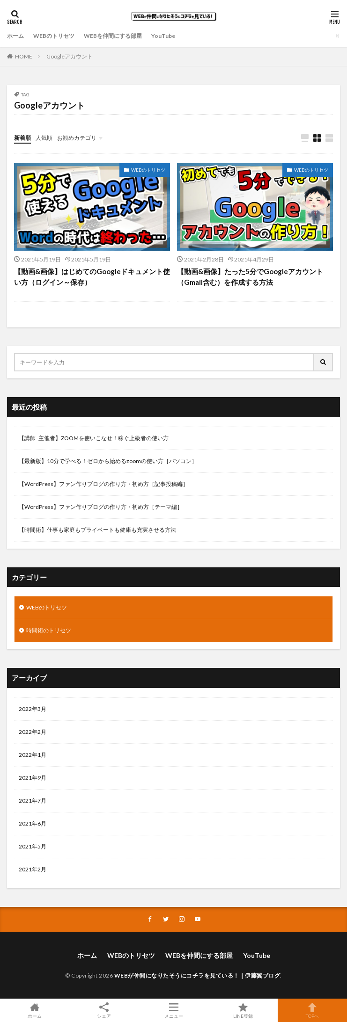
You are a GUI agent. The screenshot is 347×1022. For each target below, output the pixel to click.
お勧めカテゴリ (76, 137)
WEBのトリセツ (53, 35)
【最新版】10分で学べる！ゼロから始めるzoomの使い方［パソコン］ (108, 460)
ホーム (15, 35)
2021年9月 (32, 777)
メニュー (173, 1010)
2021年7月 (32, 800)
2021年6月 (32, 823)
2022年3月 (32, 708)
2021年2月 (32, 869)
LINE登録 (243, 1010)
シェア (104, 1010)
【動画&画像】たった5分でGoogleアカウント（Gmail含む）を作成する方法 (250, 276)
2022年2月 (32, 731)
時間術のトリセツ (48, 630)
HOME (23, 56)
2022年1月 (32, 754)
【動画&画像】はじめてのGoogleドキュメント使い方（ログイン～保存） (92, 276)
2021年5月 (32, 846)
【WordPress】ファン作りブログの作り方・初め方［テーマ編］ (101, 506)
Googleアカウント (69, 56)
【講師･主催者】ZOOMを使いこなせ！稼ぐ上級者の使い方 (94, 438)
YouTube (163, 35)
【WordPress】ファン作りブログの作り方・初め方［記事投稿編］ (103, 483)
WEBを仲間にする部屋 (113, 35)
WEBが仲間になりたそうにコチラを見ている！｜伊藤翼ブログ (197, 975)
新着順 (22, 137)
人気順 (44, 137)
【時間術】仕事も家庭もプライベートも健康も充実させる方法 (97, 529)
